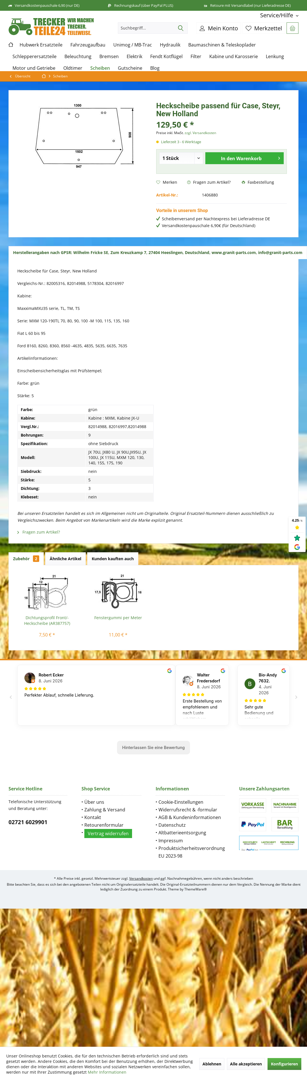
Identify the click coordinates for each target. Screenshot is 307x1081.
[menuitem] (277, 15)
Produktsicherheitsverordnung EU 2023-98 (191, 852)
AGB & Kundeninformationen (189, 817)
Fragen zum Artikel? (209, 182)
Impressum (170, 840)
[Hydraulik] (170, 45)
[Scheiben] (100, 68)
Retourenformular (104, 825)
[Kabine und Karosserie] (233, 56)
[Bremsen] (109, 56)
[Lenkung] (275, 56)
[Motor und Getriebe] (34, 68)
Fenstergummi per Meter (118, 617)
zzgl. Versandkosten (200, 132)
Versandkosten (141, 878)
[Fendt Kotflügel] (166, 56)
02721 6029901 (28, 822)
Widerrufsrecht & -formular (187, 810)
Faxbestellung (258, 182)
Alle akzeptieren (246, 1064)
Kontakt (92, 817)
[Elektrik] (134, 56)
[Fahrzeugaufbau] (87, 45)
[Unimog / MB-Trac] (132, 45)
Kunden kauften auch (113, 558)
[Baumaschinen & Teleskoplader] (222, 45)
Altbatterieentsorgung (182, 833)
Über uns (94, 802)
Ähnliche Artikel (65, 558)
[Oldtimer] (72, 68)
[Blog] (155, 68)
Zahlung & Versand (104, 810)
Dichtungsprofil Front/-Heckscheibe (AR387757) (47, 620)
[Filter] (196, 56)
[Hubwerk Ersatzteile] (41, 45)
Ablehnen (211, 1064)
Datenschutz (172, 825)
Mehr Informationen (107, 1072)
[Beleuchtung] (77, 56)
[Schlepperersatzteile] (34, 56)
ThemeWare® (195, 889)
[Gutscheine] (130, 68)
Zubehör (26, 558)
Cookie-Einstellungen (180, 802)
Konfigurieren (284, 1064)
